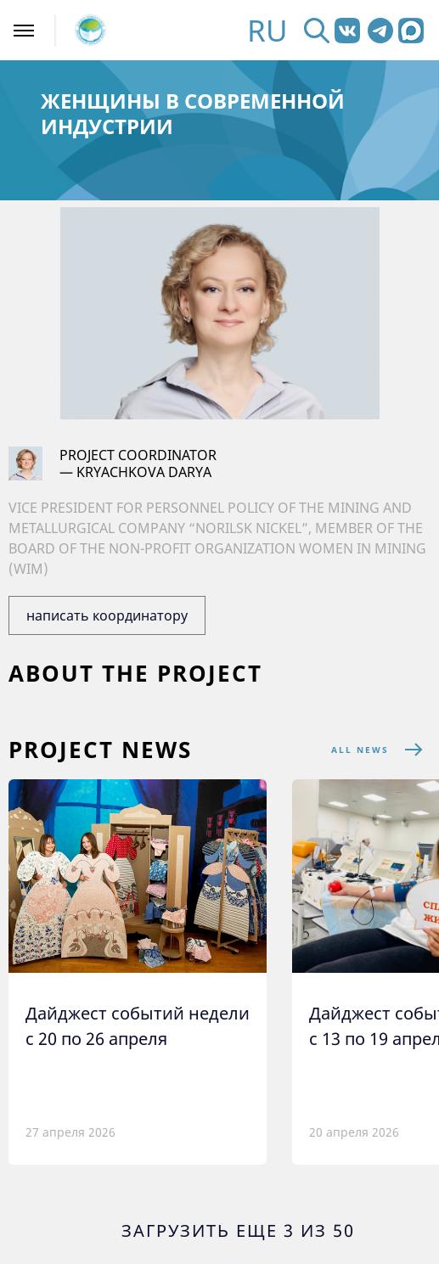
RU (267, 30)
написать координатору (107, 615)
